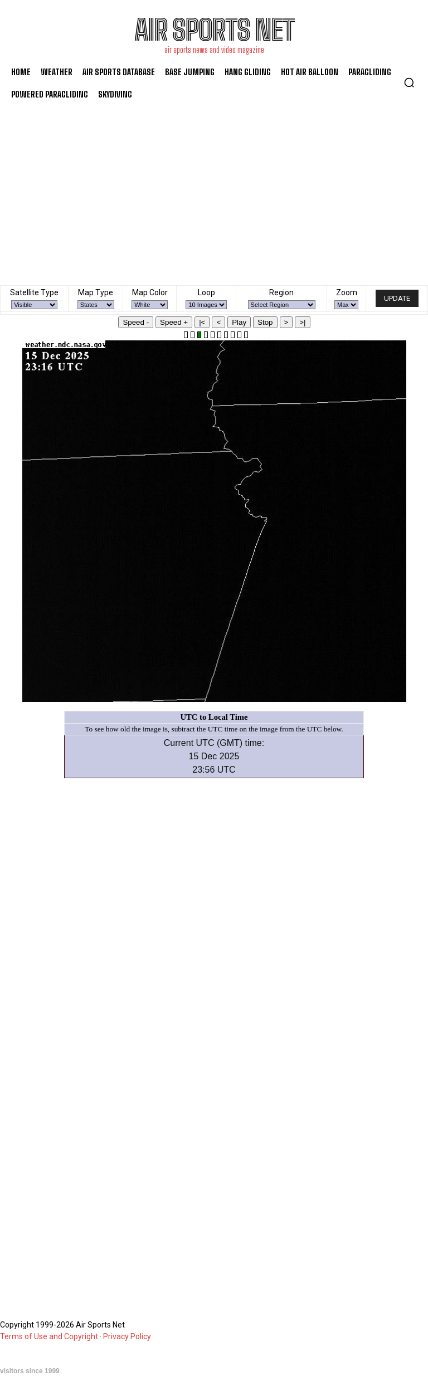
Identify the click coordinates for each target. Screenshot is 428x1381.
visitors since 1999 (30, 1371)
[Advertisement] (214, 190)
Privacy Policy (127, 1336)
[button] (409, 82)
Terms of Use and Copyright (49, 1336)
